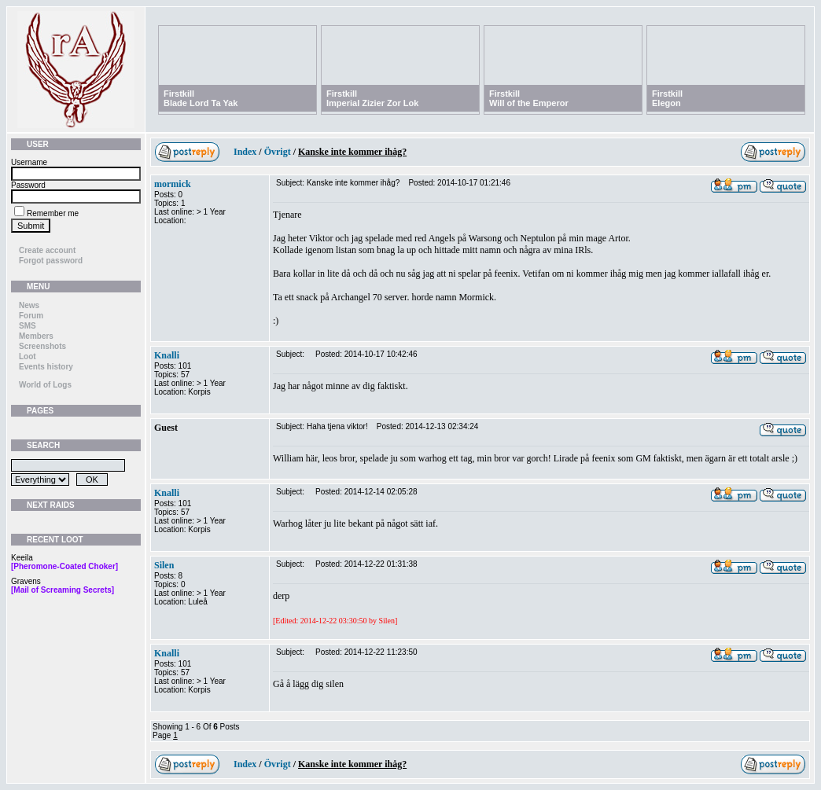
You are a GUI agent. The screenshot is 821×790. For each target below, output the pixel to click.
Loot (27, 356)
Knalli (166, 355)
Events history (46, 366)
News (29, 305)
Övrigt (277, 151)
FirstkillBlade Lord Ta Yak (200, 98)
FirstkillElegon (667, 98)
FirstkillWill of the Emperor (529, 98)
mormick (172, 183)
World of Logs (45, 384)
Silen (164, 565)
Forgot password (51, 260)
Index (245, 151)
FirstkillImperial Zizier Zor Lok (372, 98)
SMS (27, 326)
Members (36, 336)
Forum (31, 315)
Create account (47, 250)
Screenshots (42, 346)
